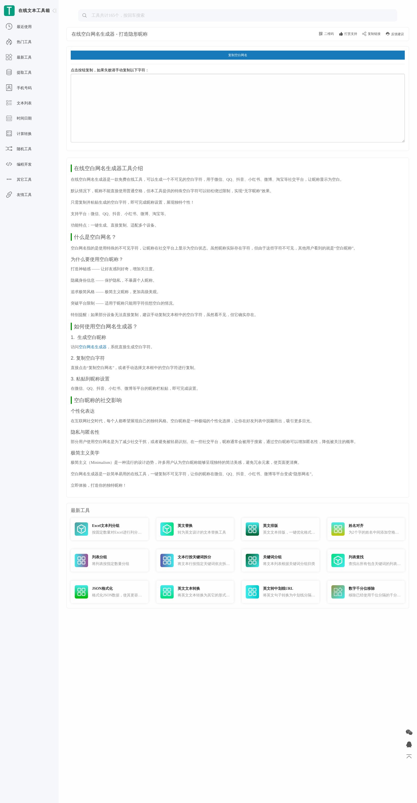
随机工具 (19, 149)
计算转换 (19, 134)
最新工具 (19, 57)
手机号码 (19, 88)
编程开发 (19, 164)
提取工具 (19, 73)
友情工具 (19, 195)
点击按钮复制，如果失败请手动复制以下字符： (238, 141)
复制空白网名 (237, 91)
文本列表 (19, 103)
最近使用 (19, 27)
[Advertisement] (237, 42)
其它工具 (19, 180)
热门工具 (19, 42)
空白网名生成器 (93, 415)
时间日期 (19, 118)
